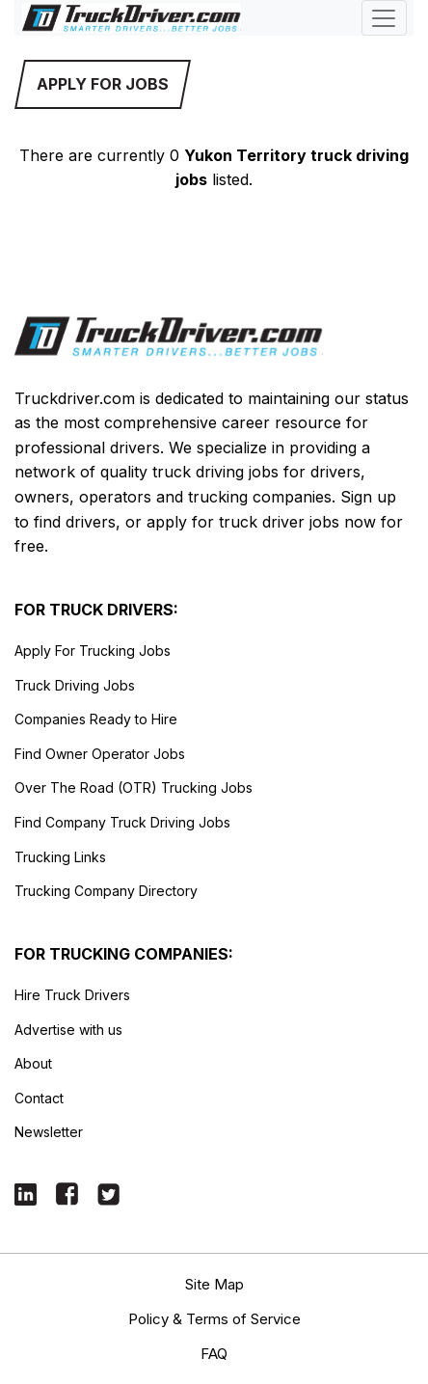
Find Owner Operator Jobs (99, 754)
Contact (39, 1098)
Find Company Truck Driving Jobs (122, 822)
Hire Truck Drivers (72, 995)
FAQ (214, 1353)
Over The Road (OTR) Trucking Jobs (133, 787)
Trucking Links (60, 857)
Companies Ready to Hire (95, 719)
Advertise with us (68, 1029)
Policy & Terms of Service (214, 1319)
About (33, 1063)
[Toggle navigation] (384, 18)
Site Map (214, 1284)
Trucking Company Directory (106, 890)
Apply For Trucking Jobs (92, 650)
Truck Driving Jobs (74, 685)
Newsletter (48, 1132)
